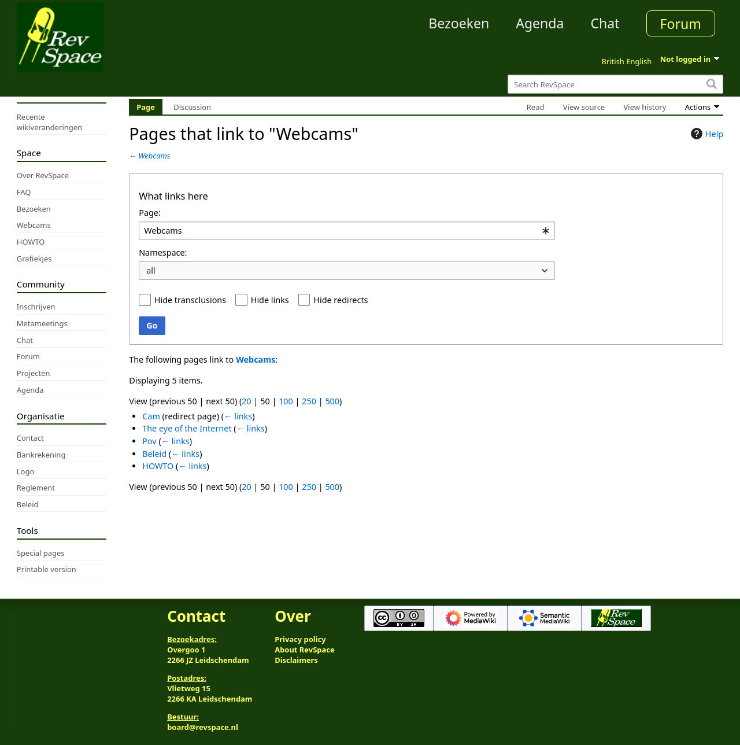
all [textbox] (151, 270)
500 (332, 401)
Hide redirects (340, 299)
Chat (604, 23)
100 (286, 401)
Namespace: (163, 252)
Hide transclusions (190, 299)
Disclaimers (296, 660)
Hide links (270, 299)
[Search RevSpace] (615, 84)
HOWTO (157, 465)
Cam (151, 416)
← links (238, 416)
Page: (150, 212)
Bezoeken (458, 23)
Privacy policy (300, 639)
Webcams (155, 155)
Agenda (540, 23)
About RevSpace (305, 649)
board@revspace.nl (202, 727)
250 (309, 401)
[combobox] (347, 231)
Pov (149, 441)
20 (246, 401)
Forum (680, 23)
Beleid (154, 453)
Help (705, 133)
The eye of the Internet (186, 428)
